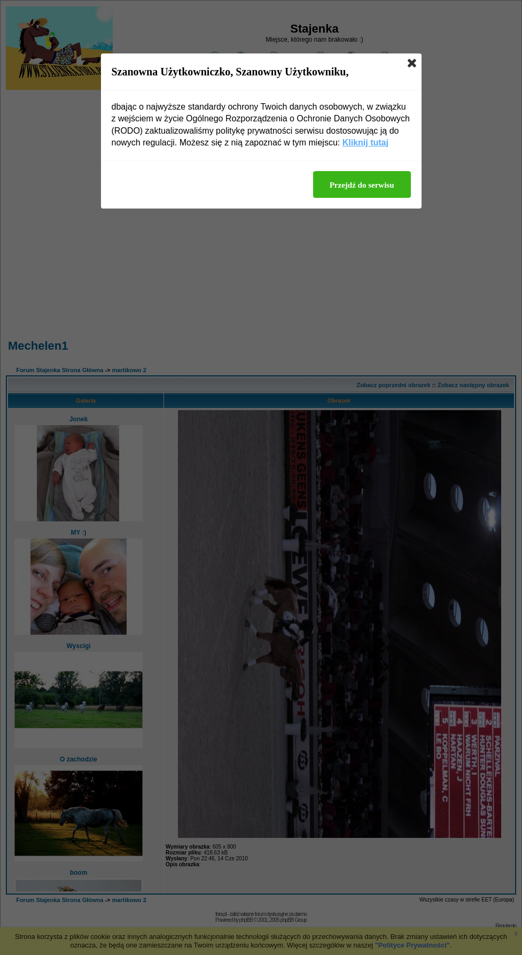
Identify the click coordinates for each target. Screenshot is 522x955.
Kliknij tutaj (365, 142)
